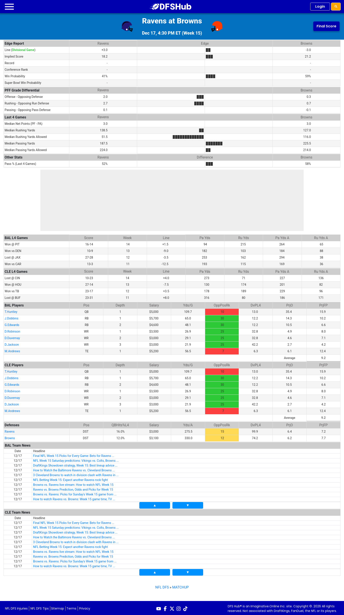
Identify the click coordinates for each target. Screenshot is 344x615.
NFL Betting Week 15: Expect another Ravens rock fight (70, 478)
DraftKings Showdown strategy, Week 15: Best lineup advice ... (75, 464)
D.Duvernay (12, 336)
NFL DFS (162, 586)
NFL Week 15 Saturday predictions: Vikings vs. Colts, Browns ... (76, 459)
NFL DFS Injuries (16, 607)
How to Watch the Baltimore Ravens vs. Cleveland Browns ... (74, 469)
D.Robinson (12, 330)
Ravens (9, 430)
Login (320, 6)
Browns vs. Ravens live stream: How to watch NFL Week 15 (73, 483)
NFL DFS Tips (39, 607)
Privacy (84, 607)
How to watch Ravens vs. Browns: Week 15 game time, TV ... (74, 498)
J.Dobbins (11, 317)
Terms (71, 607)
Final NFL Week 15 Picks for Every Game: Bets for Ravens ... (73, 454)
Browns (10, 437)
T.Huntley (11, 310)
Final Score (326, 26)
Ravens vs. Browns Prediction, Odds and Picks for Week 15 (73, 488)
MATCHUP (180, 586)
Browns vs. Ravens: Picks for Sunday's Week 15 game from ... (74, 493)
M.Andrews (12, 350)
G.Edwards (12, 323)
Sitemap (57, 607)
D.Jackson (12, 343)
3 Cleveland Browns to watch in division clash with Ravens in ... (76, 474)
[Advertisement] (172, 200)
